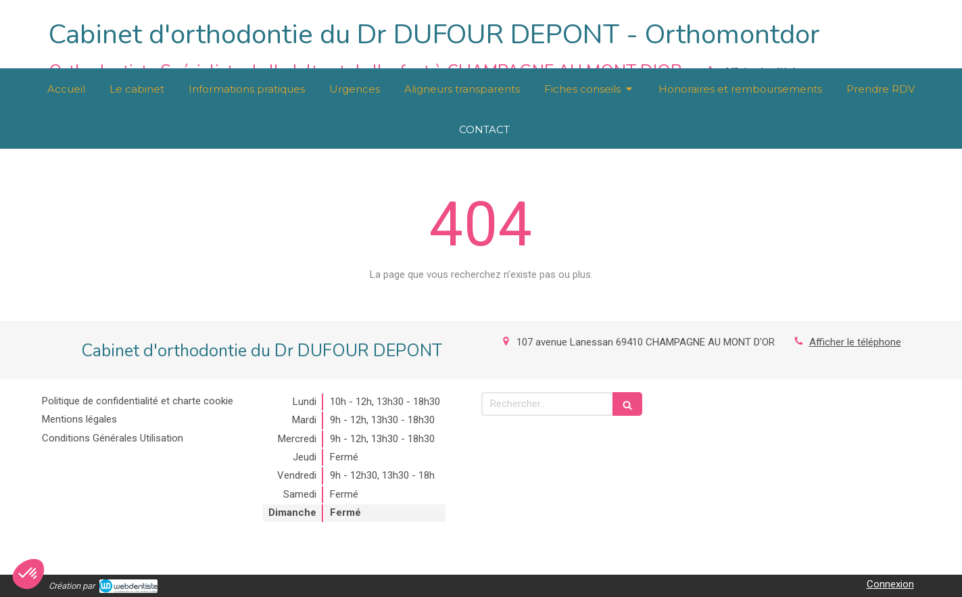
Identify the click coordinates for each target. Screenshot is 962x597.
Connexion (890, 584)
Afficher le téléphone (855, 342)
